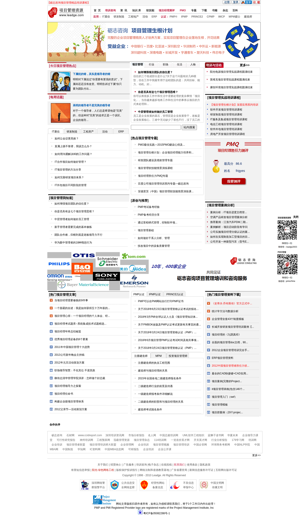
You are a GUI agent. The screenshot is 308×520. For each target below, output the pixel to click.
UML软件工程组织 (193, 435)
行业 (151, 64)
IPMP (184, 16)
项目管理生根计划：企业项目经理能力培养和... (166, 152)
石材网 (70, 435)
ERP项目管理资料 (222, 357)
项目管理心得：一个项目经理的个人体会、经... (82, 315)
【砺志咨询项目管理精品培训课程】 (68, 2)
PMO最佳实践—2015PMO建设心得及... (161, 144)
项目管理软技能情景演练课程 (155, 168)
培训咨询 (110, 10)
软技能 (149, 10)
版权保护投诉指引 (127, 470)
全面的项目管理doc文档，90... (230, 342)
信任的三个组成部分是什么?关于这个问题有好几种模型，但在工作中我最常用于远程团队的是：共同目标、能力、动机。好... (166, 80)
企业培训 (57, 444)
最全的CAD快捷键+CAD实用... (230, 373)
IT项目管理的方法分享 (68, 169)
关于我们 (103, 464)
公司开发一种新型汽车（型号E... (229, 241)
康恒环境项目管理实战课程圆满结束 (231, 87)
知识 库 (136, 10)
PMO (182, 10)
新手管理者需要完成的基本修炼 (73, 227)
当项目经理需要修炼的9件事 (71, 300)
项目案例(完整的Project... (227, 381)
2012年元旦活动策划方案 (69, 362)
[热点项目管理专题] (144, 138)
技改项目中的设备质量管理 (154, 245)
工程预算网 (103, 440)
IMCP (221, 16)
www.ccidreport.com (90, 435)
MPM (158, 355)
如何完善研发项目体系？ (69, 177)
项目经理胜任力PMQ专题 (153, 175)
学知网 (82, 449)
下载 (204, 10)
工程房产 (88, 131)
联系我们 (179, 464)
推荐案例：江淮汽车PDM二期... (229, 222)
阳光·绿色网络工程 (103, 470)
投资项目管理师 (178, 355)
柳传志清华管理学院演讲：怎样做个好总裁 (79, 378)
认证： (165, 16)
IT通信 (106, 16)
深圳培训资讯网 (115, 435)
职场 (165, 64)
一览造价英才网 (180, 440)
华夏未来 (232, 435)
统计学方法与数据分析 (225, 311)
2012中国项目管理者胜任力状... (230, 365)
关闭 (295, 217)
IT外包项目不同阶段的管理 (70, 185)
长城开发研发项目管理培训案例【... (233, 326)
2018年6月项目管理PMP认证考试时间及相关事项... (168, 340)
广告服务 (128, 464)
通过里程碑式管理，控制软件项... (157, 222)
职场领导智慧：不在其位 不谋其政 (74, 370)
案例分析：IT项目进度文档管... (228, 212)
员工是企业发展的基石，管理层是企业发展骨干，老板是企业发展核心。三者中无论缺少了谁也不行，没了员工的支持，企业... (166, 119)
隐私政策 (205, 464)
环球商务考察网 (220, 444)
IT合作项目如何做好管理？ (70, 161)
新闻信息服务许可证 (201, 470)
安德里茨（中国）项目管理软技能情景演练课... (166, 191)
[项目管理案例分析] (220, 205)
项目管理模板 (220, 404)
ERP (154, 16)
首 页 (97, 10)
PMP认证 (138, 294)
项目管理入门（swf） (224, 396)
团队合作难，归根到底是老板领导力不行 (78, 234)
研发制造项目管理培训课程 (226, 114)
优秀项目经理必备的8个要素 (71, 339)
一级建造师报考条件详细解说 (155, 394)
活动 (145, 16)
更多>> (245, 65)
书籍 (214, 10)
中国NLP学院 (242, 444)
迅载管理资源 (122, 440)
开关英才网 (200, 440)
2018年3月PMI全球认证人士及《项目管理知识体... (168, 316)
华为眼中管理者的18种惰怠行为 (73, 242)
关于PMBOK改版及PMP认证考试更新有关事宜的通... (169, 324)
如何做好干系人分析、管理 (154, 238)
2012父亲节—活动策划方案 (70, 409)
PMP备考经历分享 (149, 214)
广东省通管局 (179, 470)
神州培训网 (86, 440)
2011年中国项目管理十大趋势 (72, 347)
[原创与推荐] (139, 200)
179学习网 (238, 440)
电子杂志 (154, 464)
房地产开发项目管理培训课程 (227, 134)
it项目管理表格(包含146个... (228, 389)
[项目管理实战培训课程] (223, 97)
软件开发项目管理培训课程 (226, 109)
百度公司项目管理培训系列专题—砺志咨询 (163, 183)
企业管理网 (127, 444)
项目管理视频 (161, 444)
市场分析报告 (136, 435)
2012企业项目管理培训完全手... (230, 350)
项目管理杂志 (142, 440)
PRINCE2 (197, 16)
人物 (193, 64)
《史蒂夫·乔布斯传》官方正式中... (232, 303)
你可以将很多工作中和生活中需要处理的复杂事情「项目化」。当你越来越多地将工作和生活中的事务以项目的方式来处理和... (166, 100)
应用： (97, 16)
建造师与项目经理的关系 (152, 370)
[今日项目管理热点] (62, 66)
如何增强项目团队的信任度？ (71, 203)
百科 (235, 10)
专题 (193, 10)
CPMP (210, 16)
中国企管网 (200, 444)
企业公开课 (164, 449)
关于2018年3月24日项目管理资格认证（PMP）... (167, 332)
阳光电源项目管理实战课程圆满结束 (231, 71)
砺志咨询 (57, 435)
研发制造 (119, 16)
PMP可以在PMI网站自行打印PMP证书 (161, 301)
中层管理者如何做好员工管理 (71, 219)
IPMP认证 (155, 294)
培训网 (252, 440)
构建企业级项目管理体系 (69, 401)
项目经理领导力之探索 (67, 385)
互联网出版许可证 (226, 470)
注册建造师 (141, 355)
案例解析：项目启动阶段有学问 (229, 227)
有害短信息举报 (80, 470)
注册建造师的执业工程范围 (154, 362)
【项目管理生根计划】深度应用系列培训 (234, 104)
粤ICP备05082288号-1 (156, 513)
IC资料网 (94, 449)
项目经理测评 (167, 10)
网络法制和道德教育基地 (154, 470)
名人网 (152, 435)
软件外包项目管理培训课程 (226, 129)
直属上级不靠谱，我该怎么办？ (73, 146)
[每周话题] (56, 97)
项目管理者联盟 (75, 444)
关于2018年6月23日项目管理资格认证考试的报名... (168, 309)
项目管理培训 (181, 444)
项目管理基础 (146, 230)
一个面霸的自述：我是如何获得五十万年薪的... (82, 308)
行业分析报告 (219, 440)
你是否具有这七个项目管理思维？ (74, 211)
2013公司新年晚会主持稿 (69, 354)
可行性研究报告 (66, 440)
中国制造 (67, 449)
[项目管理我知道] (61, 198)
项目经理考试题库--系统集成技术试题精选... (80, 323)
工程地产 (133, 16)
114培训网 (160, 440)
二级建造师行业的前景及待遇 (155, 386)
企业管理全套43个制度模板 (228, 319)
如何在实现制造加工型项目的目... (230, 236)
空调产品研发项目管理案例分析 (229, 217)
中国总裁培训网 (169, 435)
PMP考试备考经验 (149, 207)
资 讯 (123, 10)
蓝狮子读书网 (216, 435)
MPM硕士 (234, 16)
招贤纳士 (115, 464)
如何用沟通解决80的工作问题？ (73, 154)
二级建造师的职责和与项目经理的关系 (160, 401)
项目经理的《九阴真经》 (226, 334)
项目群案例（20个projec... (227, 412)
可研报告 (133, 449)
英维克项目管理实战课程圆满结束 (230, 79)
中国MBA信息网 (114, 449)
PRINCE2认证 (174, 294)
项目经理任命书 (63, 393)
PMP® (173, 16)
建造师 (248, 16)
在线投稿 (166, 464)
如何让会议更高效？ (67, 138)
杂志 (225, 10)
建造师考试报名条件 (150, 409)
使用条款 (192, 464)
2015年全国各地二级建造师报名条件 (159, 378)
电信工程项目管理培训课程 (226, 124)
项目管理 (137, 64)
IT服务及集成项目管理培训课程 (228, 119)
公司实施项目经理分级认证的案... (230, 231)
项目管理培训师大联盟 (103, 444)
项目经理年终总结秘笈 (67, 331)
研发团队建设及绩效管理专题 (155, 160)
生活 (179, 64)
